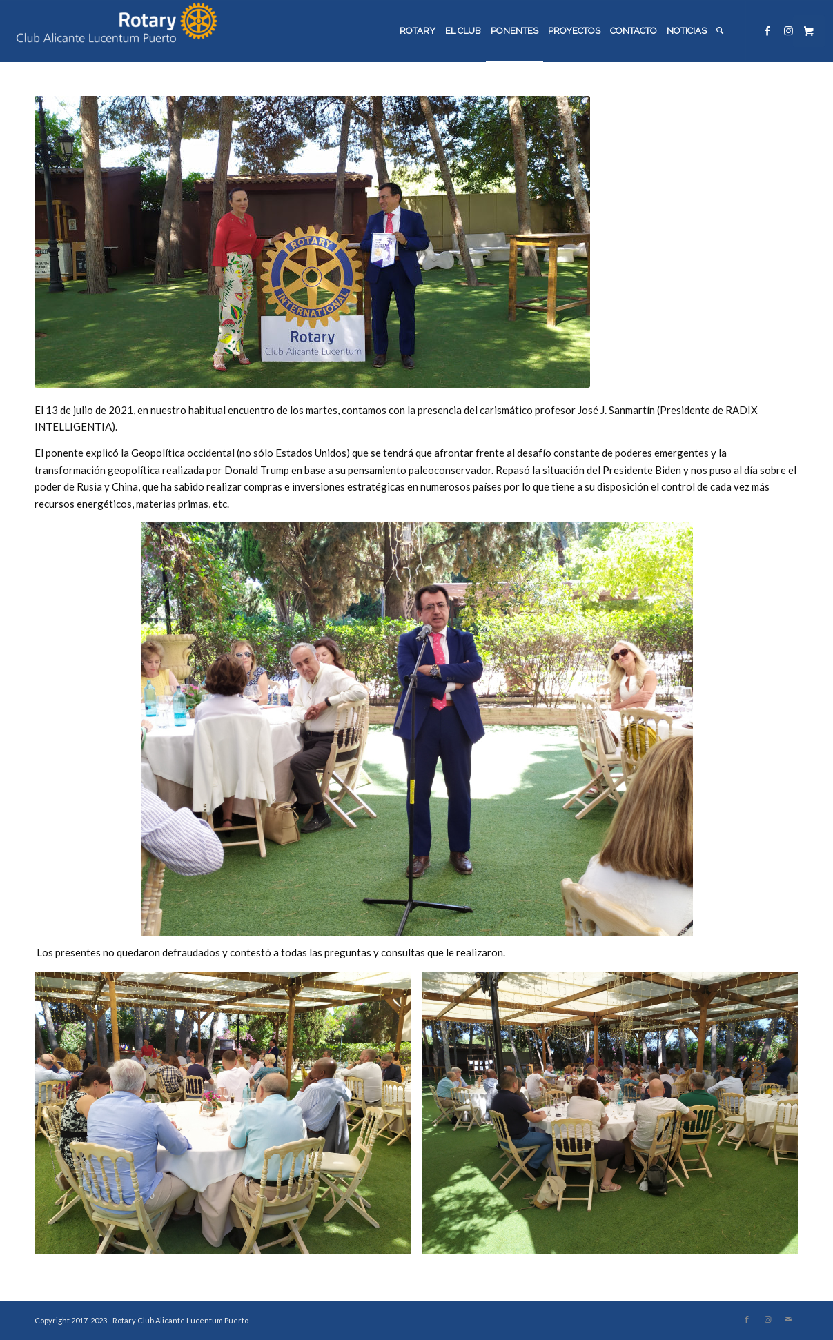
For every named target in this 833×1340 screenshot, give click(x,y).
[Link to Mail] (788, 1319)
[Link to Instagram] (788, 30)
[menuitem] (417, 31)
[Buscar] (720, 31)
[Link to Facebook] (767, 30)
